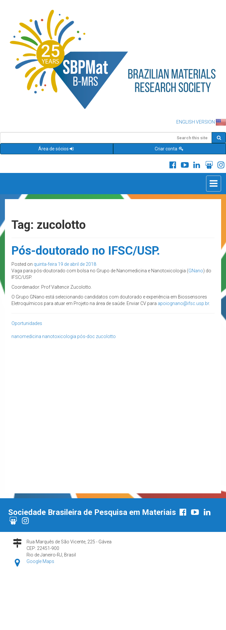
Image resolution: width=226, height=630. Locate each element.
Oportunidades (26, 323)
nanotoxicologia (59, 336)
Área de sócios (56, 148)
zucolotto (106, 336)
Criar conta (169, 148)
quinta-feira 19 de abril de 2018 (65, 264)
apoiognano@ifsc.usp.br (183, 303)
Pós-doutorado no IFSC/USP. (85, 251)
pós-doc (86, 336)
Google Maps (40, 561)
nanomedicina (26, 336)
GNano (195, 270)
